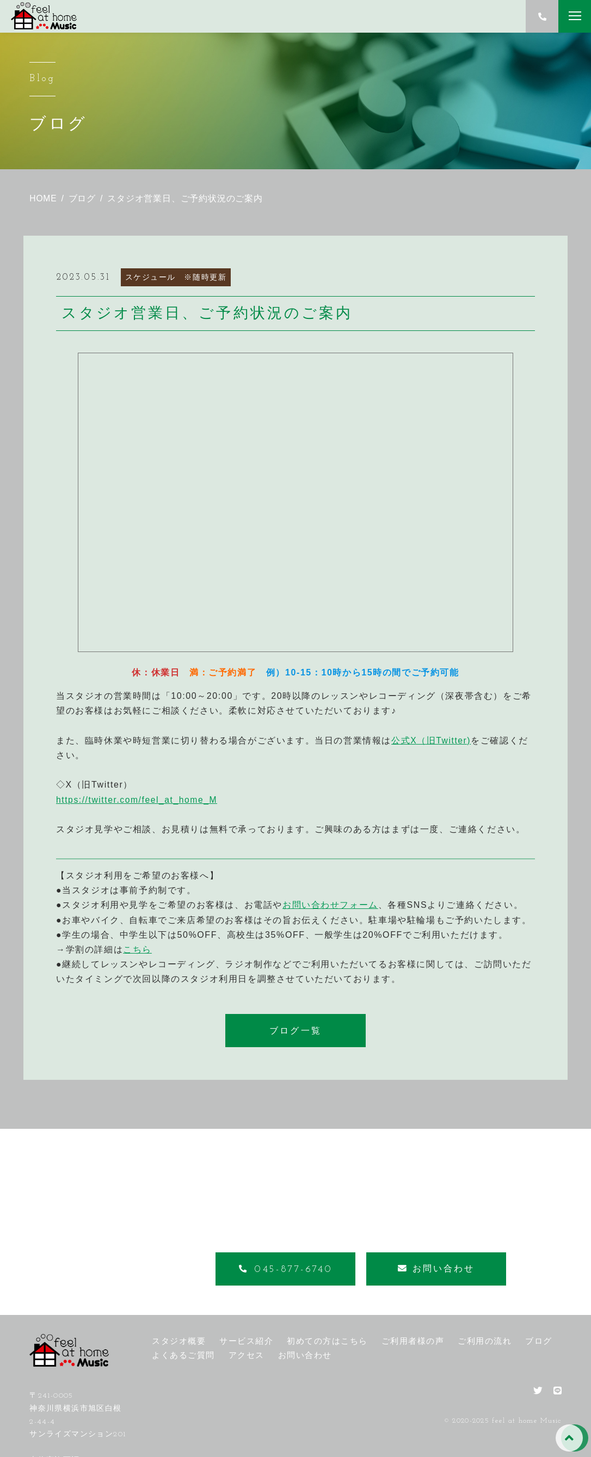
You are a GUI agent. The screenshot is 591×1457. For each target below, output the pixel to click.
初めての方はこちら (327, 1340)
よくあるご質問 (183, 1355)
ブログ (538, 1340)
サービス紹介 (246, 1340)
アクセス (246, 1355)
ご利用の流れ (485, 1340)
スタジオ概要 (179, 1340)
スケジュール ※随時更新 (176, 277)
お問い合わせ (305, 1355)
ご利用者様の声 (413, 1340)
